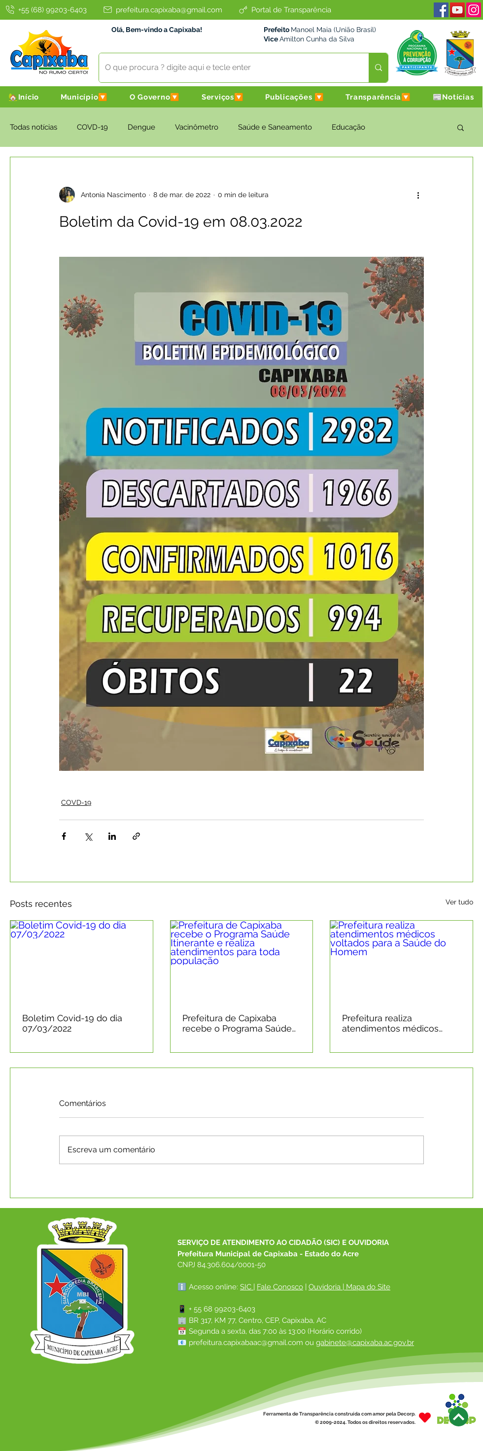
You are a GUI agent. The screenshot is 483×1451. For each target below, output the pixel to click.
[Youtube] (457, 9)
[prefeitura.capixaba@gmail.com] (162, 9)
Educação (348, 127)
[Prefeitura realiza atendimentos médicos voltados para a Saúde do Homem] (401, 961)
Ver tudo (459, 902)
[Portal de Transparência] (284, 9)
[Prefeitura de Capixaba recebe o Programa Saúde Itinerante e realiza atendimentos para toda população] (242, 961)
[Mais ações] (418, 195)
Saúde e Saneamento (275, 127)
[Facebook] (441, 9)
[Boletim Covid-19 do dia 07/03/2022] (81, 961)
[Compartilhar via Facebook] (64, 836)
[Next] (458, 1416)
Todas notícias (33, 127)
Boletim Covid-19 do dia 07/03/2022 (72, 1023)
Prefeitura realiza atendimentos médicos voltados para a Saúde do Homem (395, 1023)
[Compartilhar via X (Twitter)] (88, 836)
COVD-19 (92, 127)
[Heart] (424, 1417)
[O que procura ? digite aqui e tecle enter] (226, 67)
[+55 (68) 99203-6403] (45, 9)
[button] (84, 96)
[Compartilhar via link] (136, 836)
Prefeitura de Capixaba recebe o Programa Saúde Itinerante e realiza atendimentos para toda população (237, 1023)
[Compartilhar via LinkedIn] (112, 836)
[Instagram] (473, 9)
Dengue (141, 127)
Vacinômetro (196, 127)
